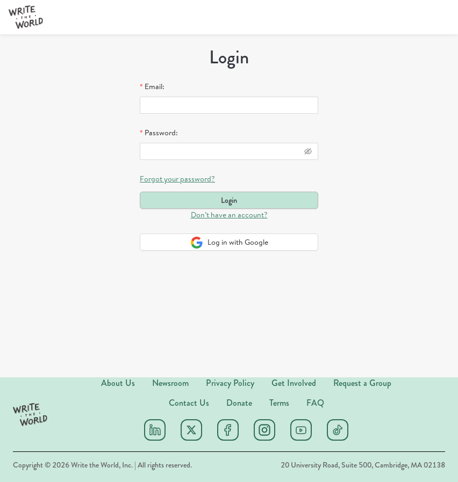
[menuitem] (196, 18)
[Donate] (419, 17)
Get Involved (293, 383)
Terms (279, 403)
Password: (161, 132)
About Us (118, 383)
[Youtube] (301, 430)
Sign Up (364, 17)
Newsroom (170, 383)
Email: (154, 86)
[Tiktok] (337, 430)
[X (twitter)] (191, 430)
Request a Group (362, 383)
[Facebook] (228, 430)
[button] (26, 17)
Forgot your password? (177, 178)
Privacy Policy (230, 383)
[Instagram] (264, 430)
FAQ (315, 403)
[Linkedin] (155, 430)
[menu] (191, 17)
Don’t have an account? (229, 214)
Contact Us (189, 403)
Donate (239, 403)
